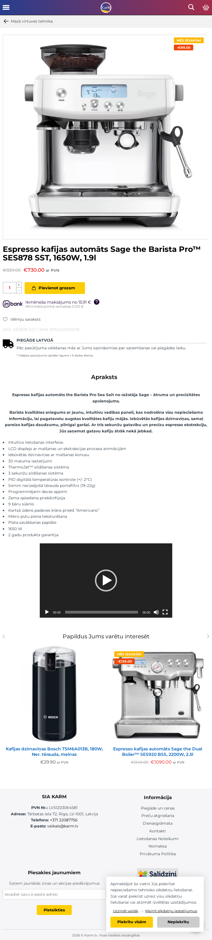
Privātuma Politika (158, 853)
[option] (105, 137)
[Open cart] (206, 7)
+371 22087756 (64, 820)
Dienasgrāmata (158, 823)
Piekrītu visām (131, 922)
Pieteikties (54, 909)
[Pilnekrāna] (165, 612)
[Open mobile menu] (6, 9)
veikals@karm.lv (62, 826)
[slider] (101, 612)
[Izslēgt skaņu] (156, 612)
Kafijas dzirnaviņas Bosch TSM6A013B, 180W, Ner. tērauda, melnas (54, 751)
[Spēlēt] (47, 612)
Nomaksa (158, 845)
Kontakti (157, 830)
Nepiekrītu (178, 922)
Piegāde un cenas (158, 808)
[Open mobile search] (191, 8)
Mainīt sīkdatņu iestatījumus (171, 911)
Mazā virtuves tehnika (28, 21)
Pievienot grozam (57, 287)
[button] (106, 581)
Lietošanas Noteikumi (158, 838)
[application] (106, 580)
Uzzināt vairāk (125, 911)
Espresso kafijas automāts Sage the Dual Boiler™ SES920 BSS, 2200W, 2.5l (157, 751)
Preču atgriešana (157, 815)
